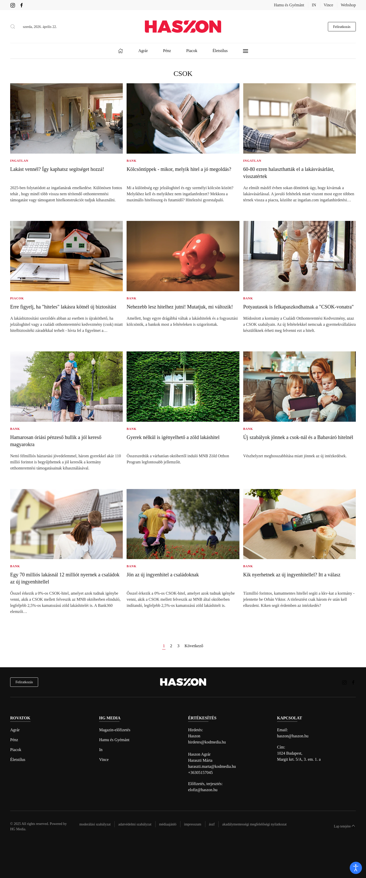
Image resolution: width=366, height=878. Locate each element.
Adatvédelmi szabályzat (134, 824)
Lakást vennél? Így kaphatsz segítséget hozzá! (57, 169)
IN (314, 5)
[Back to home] (183, 26)
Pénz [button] (167, 50)
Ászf (212, 824)
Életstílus (17, 759)
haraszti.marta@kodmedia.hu (212, 766)
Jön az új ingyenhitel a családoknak (163, 574)
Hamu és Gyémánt (289, 5)
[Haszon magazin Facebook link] (21, 5)
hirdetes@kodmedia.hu (207, 742)
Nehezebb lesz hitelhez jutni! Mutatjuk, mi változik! (180, 307)
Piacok (15, 749)
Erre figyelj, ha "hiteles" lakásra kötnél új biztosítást (63, 307)
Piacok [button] (191, 50)
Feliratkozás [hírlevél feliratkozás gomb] (341, 26)
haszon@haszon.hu (293, 736)
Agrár (15, 730)
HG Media (17, 829)
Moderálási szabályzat (95, 824)
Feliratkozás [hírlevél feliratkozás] (24, 682)
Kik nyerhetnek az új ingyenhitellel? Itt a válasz (292, 574)
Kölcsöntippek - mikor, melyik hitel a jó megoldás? (179, 169)
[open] (356, 868)
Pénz (14, 740)
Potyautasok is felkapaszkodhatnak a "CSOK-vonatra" (298, 307)
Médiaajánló (167, 824)
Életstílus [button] (220, 50)
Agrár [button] (143, 50)
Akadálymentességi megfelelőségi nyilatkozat (254, 824)
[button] (12, 26)
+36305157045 (200, 772)
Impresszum (192, 824)
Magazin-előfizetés (114, 730)
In (100, 749)
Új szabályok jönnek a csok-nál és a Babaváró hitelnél (298, 437)
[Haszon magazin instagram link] (12, 5)
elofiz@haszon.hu (203, 790)
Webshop (348, 5)
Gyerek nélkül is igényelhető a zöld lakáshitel (173, 437)
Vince (328, 5)
